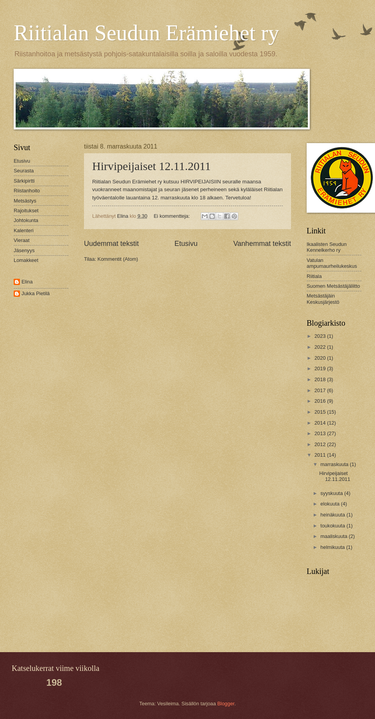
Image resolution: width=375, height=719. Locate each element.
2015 (320, 412)
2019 (320, 368)
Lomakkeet (26, 260)
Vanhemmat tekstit (262, 243)
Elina (27, 282)
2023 (320, 336)
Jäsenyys (24, 250)
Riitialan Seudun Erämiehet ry (146, 33)
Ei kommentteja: (172, 216)
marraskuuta (335, 464)
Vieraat (22, 240)
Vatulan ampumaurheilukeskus (332, 263)
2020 (320, 358)
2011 (320, 455)
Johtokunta (26, 220)
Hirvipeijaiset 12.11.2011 (151, 166)
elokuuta (330, 504)
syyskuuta (332, 493)
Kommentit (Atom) (118, 259)
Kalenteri (24, 230)
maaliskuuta (334, 536)
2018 (320, 379)
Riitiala (314, 276)
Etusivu (186, 243)
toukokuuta (333, 526)
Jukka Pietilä (35, 293)
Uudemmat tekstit (111, 243)
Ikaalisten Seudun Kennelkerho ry (326, 247)
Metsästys (25, 201)
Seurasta (24, 171)
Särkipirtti (24, 181)
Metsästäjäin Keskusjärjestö (323, 299)
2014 (320, 423)
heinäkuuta (333, 515)
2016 (320, 401)
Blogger (225, 703)
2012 (320, 444)
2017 (320, 390)
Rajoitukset (26, 210)
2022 (320, 347)
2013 (320, 433)
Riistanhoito (27, 191)
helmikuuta (333, 547)
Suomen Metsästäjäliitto (333, 286)
